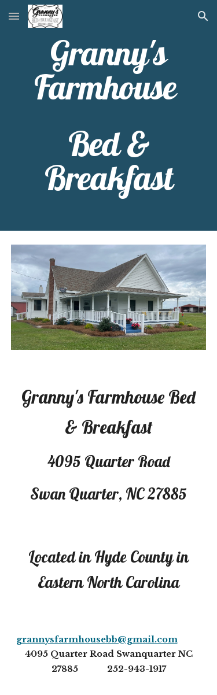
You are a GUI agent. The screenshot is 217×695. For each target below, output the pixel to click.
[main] (109, 115)
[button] (14, 16)
